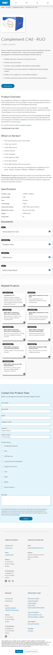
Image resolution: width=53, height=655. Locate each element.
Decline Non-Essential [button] (31, 651)
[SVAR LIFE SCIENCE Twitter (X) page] (13, 581)
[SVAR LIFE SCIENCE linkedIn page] (6, 581)
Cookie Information (33, 601)
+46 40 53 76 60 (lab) (10, 608)
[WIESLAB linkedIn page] (6, 637)
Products (8, 7)
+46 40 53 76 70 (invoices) (12, 610)
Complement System (17, 7)
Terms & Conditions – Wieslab (36, 617)
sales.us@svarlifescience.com (35, 547)
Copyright (30, 630)
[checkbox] (25, 466)
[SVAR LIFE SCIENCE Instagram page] (10, 581)
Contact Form (8, 547)
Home (2, 7)
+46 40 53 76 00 (9, 554)
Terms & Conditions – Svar (35, 614)
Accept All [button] (19, 651)
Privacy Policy (15, 514)
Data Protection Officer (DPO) (36, 607)
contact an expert (25, 125)
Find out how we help (33, 623)
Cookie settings (32, 603)
